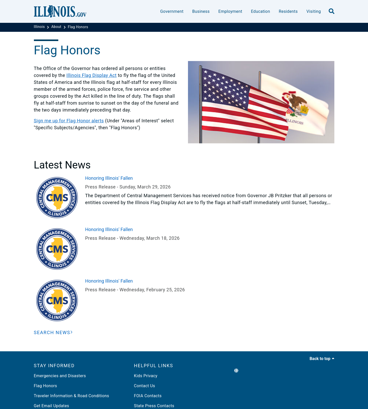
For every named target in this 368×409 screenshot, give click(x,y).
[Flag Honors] (78, 27)
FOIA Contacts (148, 395)
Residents (288, 11)
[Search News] (53, 332)
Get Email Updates (51, 405)
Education (260, 11)
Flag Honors (45, 385)
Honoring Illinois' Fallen (109, 178)
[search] (331, 11)
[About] (56, 27)
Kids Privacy (145, 375)
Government (172, 11)
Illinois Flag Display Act (92, 75)
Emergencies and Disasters (60, 375)
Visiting (313, 11)
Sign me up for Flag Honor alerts (69, 120)
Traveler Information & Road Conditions (71, 395)
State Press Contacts (154, 405)
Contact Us (144, 385)
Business (201, 11)
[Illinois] (40, 27)
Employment (230, 11)
